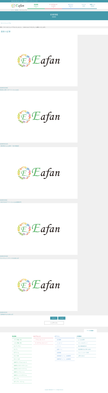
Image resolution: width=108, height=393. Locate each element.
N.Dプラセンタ (36, 336)
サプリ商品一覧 (17, 339)
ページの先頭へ (90, 330)
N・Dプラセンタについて (41, 343)
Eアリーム (16, 352)
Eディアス (16, 378)
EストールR (17, 359)
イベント (83, 5)
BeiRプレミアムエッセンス (20, 362)
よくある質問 (81, 339)
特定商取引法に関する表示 (84, 349)
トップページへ (54, 323)
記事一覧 (53, 318)
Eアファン (57, 336)
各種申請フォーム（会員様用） (64, 359)
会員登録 (59, 352)
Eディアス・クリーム (19, 381)
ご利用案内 (79, 336)
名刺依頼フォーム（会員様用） (64, 355)
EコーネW (16, 355)
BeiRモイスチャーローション (21, 365)
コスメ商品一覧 (17, 343)
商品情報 (14, 336)
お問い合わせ (81, 355)
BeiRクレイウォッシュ (19, 372)
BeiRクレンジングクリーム (20, 375)
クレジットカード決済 (83, 352)
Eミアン (16, 349)
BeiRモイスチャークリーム (20, 368)
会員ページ (92, 5)
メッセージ (59, 343)
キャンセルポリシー (83, 343)
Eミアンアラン (17, 346)
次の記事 (61, 318)
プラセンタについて (40, 339)
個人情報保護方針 (82, 346)
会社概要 (59, 339)
